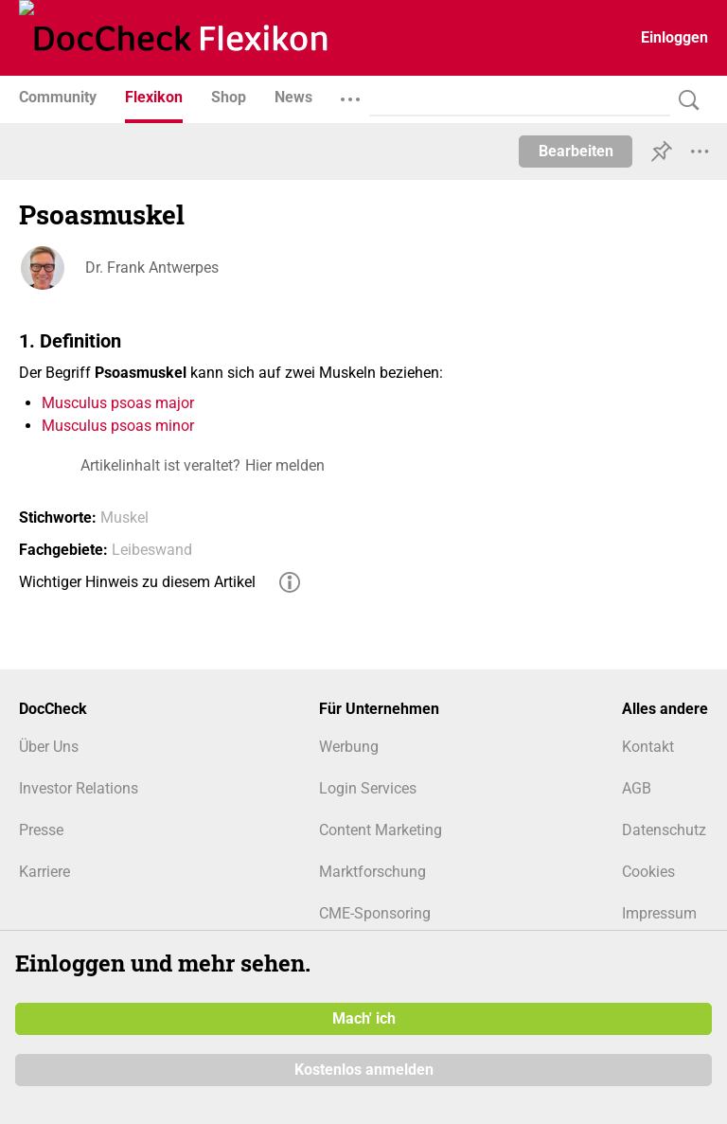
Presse (41, 830)
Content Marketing (380, 830)
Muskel (124, 517)
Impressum (659, 913)
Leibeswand (152, 550)
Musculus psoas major (118, 403)
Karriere (44, 872)
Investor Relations (78, 788)
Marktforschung (372, 872)
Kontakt (648, 747)
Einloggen (674, 37)
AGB (636, 788)
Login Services (368, 788)
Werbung (349, 747)
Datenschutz (664, 830)
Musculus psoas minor (118, 426)
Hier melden (285, 465)
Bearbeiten (576, 151)
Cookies (648, 872)
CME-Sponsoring (375, 913)
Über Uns (49, 747)
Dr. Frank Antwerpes (152, 268)
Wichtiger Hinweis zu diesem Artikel (137, 582)
